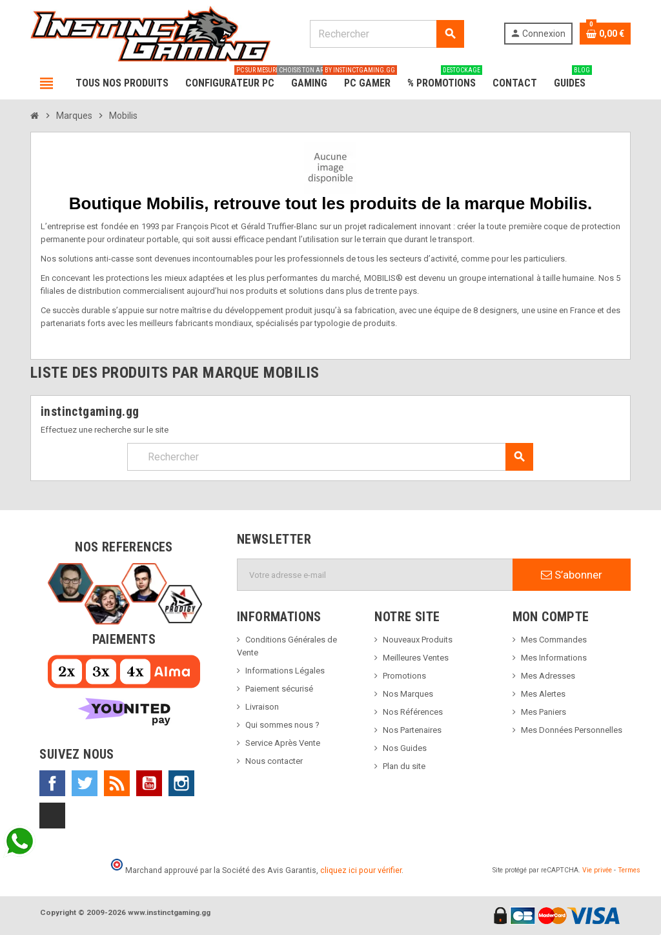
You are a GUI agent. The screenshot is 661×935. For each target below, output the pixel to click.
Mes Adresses (548, 676)
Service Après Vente (282, 743)
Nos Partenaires (412, 730)
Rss (117, 783)
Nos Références (413, 712)
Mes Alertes (543, 694)
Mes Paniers (543, 712)
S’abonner (571, 574)
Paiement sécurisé (279, 689)
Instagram (181, 783)
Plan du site (404, 766)
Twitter (84, 783)
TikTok (52, 815)
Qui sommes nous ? (282, 725)
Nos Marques (408, 694)
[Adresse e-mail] (375, 575)
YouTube (149, 783)
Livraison (262, 707)
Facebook (52, 783)
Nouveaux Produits (418, 639)
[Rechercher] (386, 34)
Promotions (404, 676)
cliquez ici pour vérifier (361, 870)
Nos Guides (405, 748)
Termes (629, 870)
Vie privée (597, 870)
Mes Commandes (554, 639)
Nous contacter (274, 761)
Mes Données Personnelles (571, 730)
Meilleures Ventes (416, 658)
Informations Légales (285, 670)
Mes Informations (554, 658)
